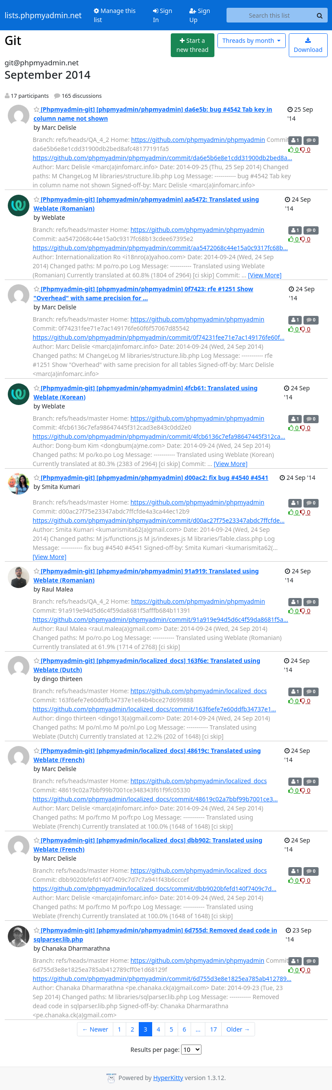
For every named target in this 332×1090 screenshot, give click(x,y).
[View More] (264, 275)
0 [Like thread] (294, 149)
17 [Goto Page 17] (213, 1029)
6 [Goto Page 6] (184, 1029)
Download (308, 46)
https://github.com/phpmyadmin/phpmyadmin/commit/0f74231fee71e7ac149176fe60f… (159, 337)
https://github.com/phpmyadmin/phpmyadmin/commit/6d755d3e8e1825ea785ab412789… (162, 978)
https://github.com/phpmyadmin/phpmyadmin (198, 139)
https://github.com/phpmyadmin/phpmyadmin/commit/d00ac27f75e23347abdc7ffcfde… (159, 520)
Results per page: (155, 1049)
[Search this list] (270, 15)
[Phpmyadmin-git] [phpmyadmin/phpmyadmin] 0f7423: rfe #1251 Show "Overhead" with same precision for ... (143, 293)
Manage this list (115, 15)
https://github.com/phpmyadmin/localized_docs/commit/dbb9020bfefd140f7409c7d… (155, 888)
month (248, 40)
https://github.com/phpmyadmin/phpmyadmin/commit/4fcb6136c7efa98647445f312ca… (159, 436)
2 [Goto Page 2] (132, 1029)
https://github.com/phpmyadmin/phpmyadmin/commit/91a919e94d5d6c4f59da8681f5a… (160, 619)
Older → (238, 1029)
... (197, 1029)
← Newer (95, 1029)
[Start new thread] (192, 45)
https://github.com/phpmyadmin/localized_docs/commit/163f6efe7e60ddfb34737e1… (154, 709)
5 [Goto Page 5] (171, 1029)
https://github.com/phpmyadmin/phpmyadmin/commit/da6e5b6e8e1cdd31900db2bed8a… (162, 158)
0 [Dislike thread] (305, 149)
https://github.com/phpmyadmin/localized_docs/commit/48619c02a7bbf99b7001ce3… (155, 799)
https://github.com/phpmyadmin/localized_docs (199, 691)
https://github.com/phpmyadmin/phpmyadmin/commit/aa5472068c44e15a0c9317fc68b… (160, 248)
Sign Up (199, 15)
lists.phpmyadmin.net (43, 15)
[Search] (320, 15)
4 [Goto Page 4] (158, 1029)
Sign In (162, 15)
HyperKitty (168, 1078)
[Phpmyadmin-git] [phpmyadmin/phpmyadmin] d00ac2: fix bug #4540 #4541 (151, 477)
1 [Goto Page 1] (119, 1029)
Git (13, 40)
